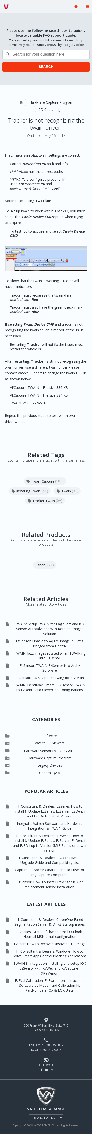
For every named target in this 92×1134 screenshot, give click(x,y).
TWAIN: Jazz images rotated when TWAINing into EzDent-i (49, 655)
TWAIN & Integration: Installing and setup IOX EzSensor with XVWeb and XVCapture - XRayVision (49, 968)
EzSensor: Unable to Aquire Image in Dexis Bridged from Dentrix (49, 643)
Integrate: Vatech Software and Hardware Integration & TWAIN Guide (50, 826)
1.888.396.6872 (52, 1045)
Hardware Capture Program (51, 102)
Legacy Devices (49, 765)
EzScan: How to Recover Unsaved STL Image (50, 944)
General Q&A (49, 772)
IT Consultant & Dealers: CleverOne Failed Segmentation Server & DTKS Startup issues (49, 922)
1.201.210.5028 (50, 1050)
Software (49, 735)
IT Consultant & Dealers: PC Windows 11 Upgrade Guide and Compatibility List (49, 860)
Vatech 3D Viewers (50, 743)
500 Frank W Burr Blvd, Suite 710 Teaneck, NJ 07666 (46, 1027)
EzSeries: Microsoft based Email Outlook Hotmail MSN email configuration (50, 934)
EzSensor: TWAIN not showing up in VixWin (50, 677)
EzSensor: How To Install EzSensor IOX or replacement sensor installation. (50, 884)
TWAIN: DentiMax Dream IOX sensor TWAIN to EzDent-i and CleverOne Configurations (49, 687)
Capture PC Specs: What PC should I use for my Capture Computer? (49, 872)
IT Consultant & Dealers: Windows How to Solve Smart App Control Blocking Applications (50, 953)
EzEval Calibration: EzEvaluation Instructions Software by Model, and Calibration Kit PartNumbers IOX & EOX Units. (49, 985)
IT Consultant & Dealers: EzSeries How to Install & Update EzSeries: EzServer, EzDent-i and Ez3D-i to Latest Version (49, 811)
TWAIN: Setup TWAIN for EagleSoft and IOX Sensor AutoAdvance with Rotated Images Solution (50, 629)
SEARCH (46, 67)
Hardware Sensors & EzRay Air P (50, 750)
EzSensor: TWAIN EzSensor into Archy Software (50, 668)
